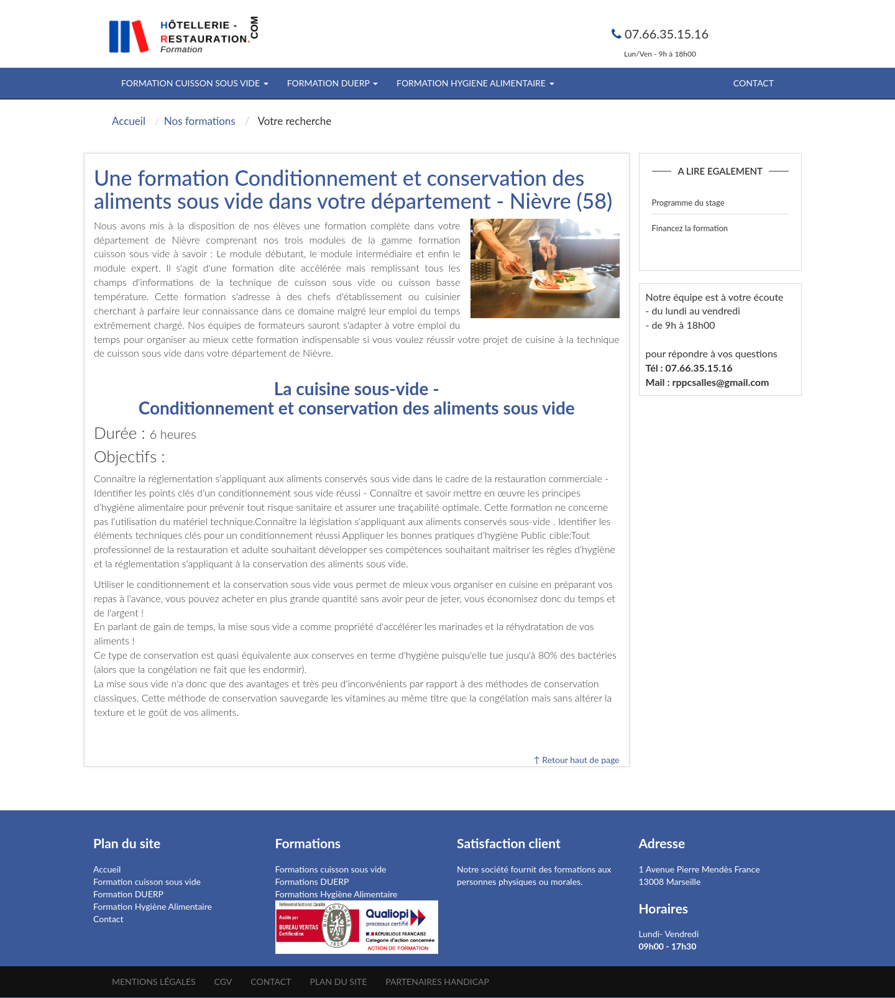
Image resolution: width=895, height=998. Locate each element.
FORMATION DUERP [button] (332, 83)
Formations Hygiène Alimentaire (336, 894)
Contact (753, 83)
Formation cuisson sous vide (147, 881)
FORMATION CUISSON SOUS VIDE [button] (194, 83)
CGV (223, 981)
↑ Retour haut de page (576, 759)
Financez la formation (690, 228)
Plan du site (338, 981)
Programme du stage (688, 203)
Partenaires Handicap (437, 981)
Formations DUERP (312, 881)
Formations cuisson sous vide (331, 869)
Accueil (107, 869)
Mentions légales (154, 981)
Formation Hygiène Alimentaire (152, 906)
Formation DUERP (128, 894)
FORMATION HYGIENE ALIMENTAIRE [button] (475, 83)
